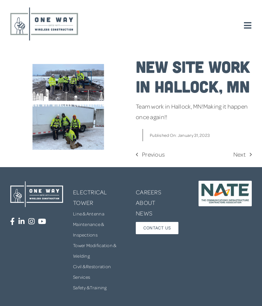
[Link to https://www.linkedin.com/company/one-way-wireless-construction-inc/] (21, 221)
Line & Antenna (88, 213)
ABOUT (145, 202)
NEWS (144, 213)
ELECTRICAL (90, 192)
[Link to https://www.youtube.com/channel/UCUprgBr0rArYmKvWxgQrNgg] (42, 221)
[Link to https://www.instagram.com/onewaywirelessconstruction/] (31, 221)
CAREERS (148, 192)
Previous (153, 154)
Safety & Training (90, 287)
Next (239, 154)
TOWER (83, 202)
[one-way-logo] (44, 10)
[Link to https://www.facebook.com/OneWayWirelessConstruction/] (12, 221)
